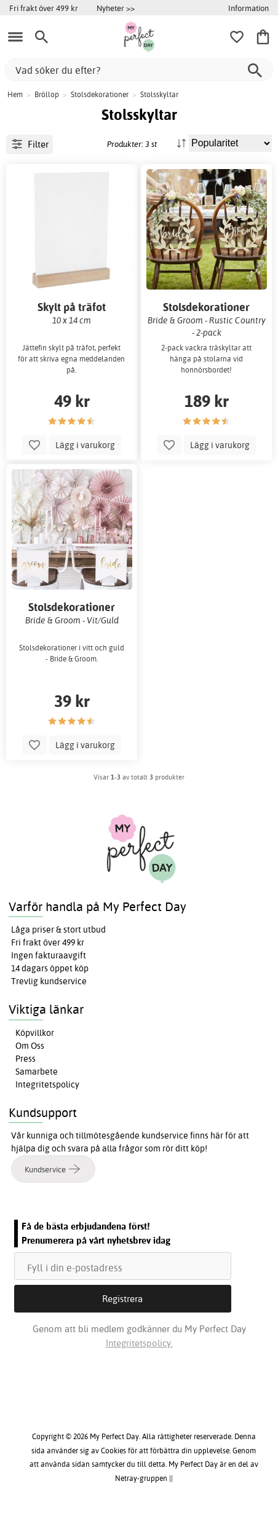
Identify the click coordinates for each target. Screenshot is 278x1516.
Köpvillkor (34, 1032)
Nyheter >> (116, 8)
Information (248, 8)
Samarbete (36, 1071)
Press (25, 1058)
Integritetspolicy (47, 1084)
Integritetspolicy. (139, 1343)
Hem (15, 94)
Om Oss (29, 1045)
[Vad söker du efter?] (139, 69)
